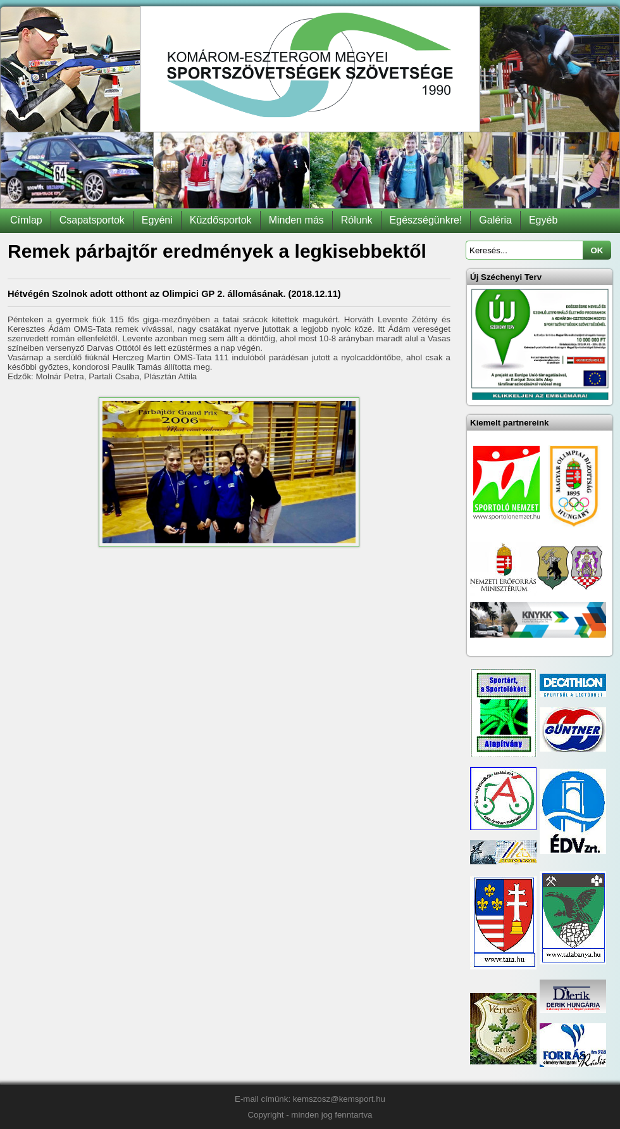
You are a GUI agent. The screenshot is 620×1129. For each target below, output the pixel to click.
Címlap (26, 220)
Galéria (495, 220)
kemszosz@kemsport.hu (339, 1099)
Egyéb (543, 220)
